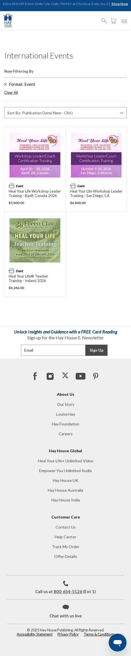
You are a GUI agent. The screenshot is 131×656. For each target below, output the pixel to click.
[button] (106, 18)
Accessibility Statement (34, 634)
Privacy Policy (68, 634)
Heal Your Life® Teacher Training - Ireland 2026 (28, 278)
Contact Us (66, 527)
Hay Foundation (65, 423)
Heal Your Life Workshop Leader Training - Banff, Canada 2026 (35, 193)
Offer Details (65, 556)
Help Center (65, 536)
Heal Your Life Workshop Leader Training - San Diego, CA (96, 193)
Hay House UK (65, 480)
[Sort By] (65, 112)
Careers (66, 433)
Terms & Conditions (99, 634)
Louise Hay (65, 414)
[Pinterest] (95, 376)
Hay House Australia (65, 490)
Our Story (65, 404)
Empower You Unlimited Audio (65, 470)
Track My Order (65, 546)
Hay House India (65, 500)
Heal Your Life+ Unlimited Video (65, 460)
